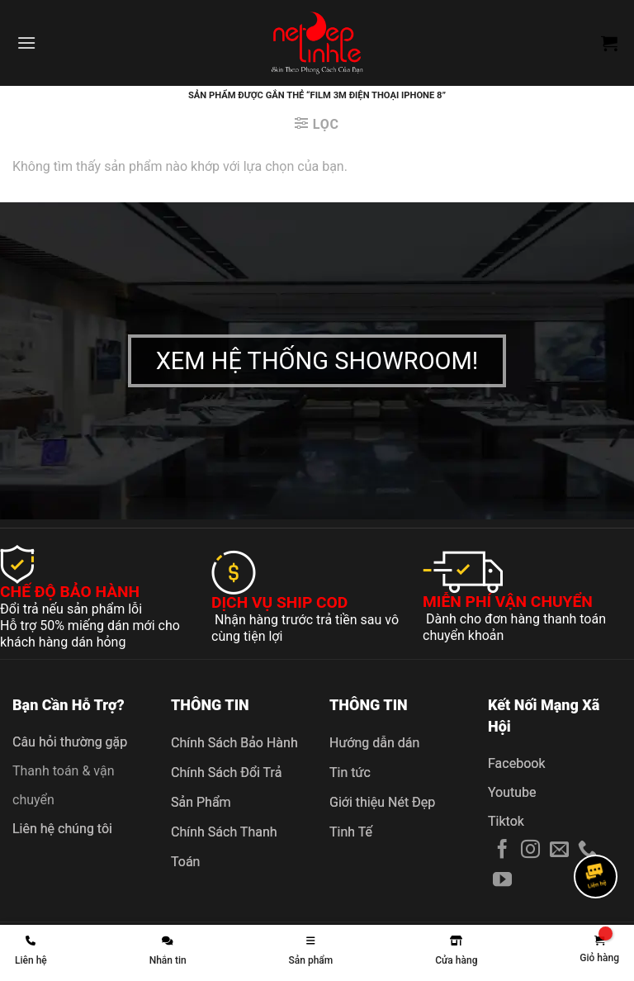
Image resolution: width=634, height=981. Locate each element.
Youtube (512, 792)
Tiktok (506, 821)
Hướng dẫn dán (374, 743)
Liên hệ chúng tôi (62, 828)
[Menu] (26, 42)
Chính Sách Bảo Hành (234, 743)
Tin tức (350, 772)
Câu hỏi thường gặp (69, 742)
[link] (599, 949)
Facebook (516, 763)
